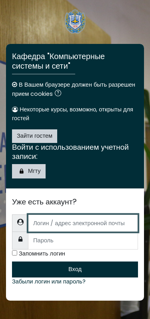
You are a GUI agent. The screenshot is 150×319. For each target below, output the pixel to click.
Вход (75, 269)
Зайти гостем (34, 136)
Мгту (29, 171)
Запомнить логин (42, 254)
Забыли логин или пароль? (49, 281)
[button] (59, 94)
